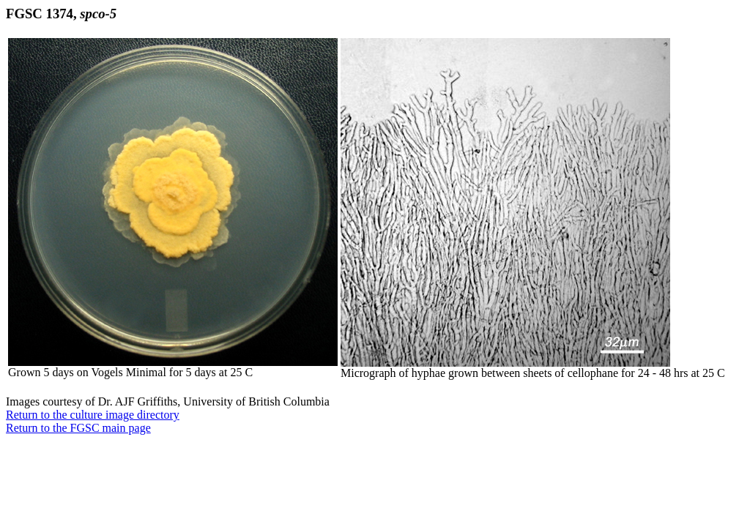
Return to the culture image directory (92, 414)
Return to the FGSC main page (78, 428)
